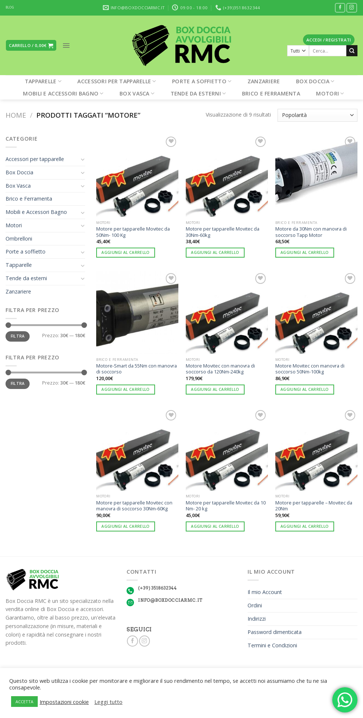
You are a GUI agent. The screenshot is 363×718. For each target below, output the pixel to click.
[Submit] (351, 50)
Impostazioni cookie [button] (64, 701)
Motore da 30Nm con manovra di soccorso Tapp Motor (311, 232)
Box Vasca (137, 93)
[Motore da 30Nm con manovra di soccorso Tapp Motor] (316, 176)
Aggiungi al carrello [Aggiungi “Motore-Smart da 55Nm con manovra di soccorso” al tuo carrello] (125, 389)
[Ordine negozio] (317, 115)
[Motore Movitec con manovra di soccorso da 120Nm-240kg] (227, 312)
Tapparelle (43, 81)
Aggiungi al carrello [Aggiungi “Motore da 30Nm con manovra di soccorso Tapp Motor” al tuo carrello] (304, 252)
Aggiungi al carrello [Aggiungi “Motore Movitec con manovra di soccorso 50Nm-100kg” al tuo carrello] (304, 389)
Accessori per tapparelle (116, 81)
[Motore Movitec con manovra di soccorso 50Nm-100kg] (316, 312)
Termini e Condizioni (272, 645)
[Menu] (66, 45)
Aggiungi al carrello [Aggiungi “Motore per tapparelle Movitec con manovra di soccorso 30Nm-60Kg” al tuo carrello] (125, 526)
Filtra (18, 336)
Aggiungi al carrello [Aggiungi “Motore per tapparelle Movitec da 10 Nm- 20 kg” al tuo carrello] (215, 526)
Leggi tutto (108, 701)
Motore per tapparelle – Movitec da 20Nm (313, 506)
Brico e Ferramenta (271, 93)
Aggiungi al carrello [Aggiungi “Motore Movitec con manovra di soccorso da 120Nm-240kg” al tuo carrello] (215, 389)
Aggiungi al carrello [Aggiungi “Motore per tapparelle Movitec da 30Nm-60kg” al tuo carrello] (215, 252)
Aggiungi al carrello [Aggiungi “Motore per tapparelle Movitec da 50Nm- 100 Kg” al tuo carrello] (125, 252)
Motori (330, 93)
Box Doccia (315, 81)
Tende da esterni (198, 93)
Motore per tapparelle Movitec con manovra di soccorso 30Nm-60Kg (134, 506)
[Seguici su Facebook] (340, 8)
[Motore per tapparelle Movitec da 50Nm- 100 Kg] (137, 176)
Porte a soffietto (201, 81)
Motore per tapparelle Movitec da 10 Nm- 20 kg (226, 506)
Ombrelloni (19, 238)
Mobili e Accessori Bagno (63, 93)
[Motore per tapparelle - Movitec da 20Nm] (316, 449)
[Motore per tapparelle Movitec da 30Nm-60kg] (227, 176)
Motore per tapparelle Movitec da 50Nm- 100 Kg (133, 232)
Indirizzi (257, 618)
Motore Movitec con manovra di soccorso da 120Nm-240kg (220, 369)
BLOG (10, 7)
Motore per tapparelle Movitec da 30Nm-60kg (222, 232)
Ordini (255, 605)
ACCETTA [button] (24, 701)
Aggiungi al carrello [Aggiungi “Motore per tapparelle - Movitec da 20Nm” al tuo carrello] (304, 526)
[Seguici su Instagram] (351, 8)
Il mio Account (265, 591)
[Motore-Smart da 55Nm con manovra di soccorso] (137, 312)
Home (16, 115)
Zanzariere (264, 81)
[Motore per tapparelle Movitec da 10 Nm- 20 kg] (227, 449)
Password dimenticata (275, 631)
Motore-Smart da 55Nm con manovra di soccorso (136, 369)
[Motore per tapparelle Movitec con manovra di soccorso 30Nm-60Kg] (137, 449)
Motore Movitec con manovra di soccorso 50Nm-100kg (309, 369)
